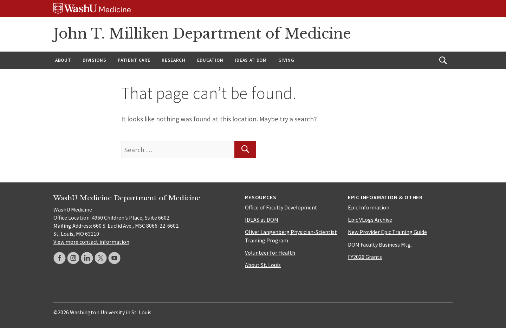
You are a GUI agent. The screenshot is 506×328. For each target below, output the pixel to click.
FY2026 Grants (365, 256)
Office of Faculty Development (281, 207)
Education (210, 60)
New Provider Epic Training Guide (387, 231)
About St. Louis (263, 264)
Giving (286, 60)
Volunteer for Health (270, 252)
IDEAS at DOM (251, 60)
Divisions (94, 60)
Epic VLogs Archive (370, 219)
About (63, 60)
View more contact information (91, 241)
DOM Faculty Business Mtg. (380, 244)
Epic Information (368, 207)
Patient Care (134, 60)
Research (173, 60)
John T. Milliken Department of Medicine (202, 33)
